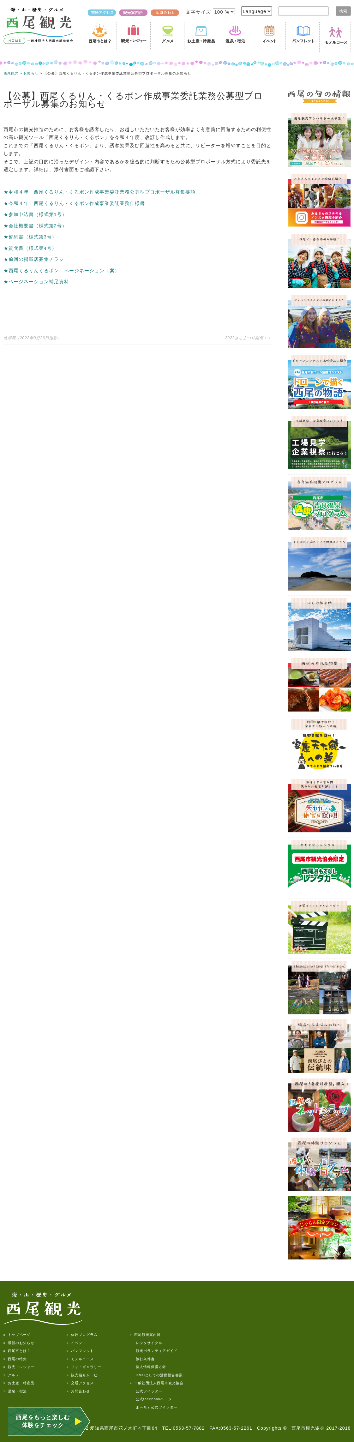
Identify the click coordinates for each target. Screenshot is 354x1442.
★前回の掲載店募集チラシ (33, 259)
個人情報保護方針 (148, 1367)
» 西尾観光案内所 (145, 1335)
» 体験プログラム (82, 1335)
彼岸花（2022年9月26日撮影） (32, 338)
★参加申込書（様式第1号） (35, 214)
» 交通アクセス (80, 1383)
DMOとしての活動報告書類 (156, 1375)
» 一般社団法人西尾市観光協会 (156, 1383)
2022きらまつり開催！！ (248, 338)
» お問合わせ (78, 1391)
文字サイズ (199, 12)
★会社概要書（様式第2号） (35, 225)
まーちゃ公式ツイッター (153, 1407)
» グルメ (11, 1375)
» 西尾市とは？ (17, 1351)
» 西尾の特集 (15, 1359)
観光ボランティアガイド (153, 1351)
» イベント (76, 1343)
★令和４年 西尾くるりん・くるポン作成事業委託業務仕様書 (74, 203)
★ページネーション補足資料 (36, 281)
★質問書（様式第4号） (30, 248)
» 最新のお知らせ (18, 1343)
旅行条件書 (142, 1359)
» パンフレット (80, 1351)
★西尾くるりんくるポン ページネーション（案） (61, 270)
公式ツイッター (146, 1391)
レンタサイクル (146, 1343)
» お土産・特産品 (18, 1383)
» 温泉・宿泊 (15, 1391)
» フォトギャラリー (84, 1367)
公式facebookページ (151, 1399)
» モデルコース (80, 1359)
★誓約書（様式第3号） (30, 236)
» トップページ (17, 1335)
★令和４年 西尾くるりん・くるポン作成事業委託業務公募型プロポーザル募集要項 (99, 192)
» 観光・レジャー (18, 1367)
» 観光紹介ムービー (84, 1375)
